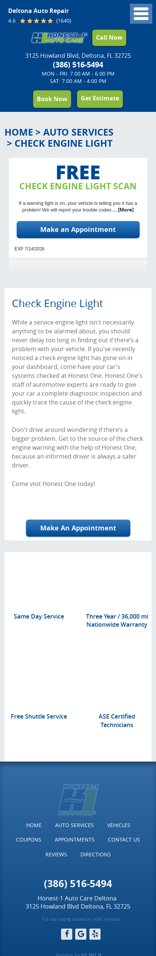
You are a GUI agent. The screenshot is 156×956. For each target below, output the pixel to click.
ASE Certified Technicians (117, 720)
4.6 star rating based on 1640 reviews (81, 919)
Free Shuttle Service (39, 716)
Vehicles (118, 825)
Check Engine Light (63, 143)
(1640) (63, 21)
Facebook (66, 934)
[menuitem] (33, 825)
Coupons (28, 839)
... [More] (122, 209)
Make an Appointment (78, 229)
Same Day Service (39, 616)
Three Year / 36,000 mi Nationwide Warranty (117, 620)
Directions (95, 854)
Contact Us (124, 839)
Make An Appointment (78, 528)
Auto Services (78, 132)
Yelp (95, 934)
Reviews (56, 854)
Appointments (75, 839)
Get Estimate (100, 98)
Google (80, 934)
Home (18, 132)
